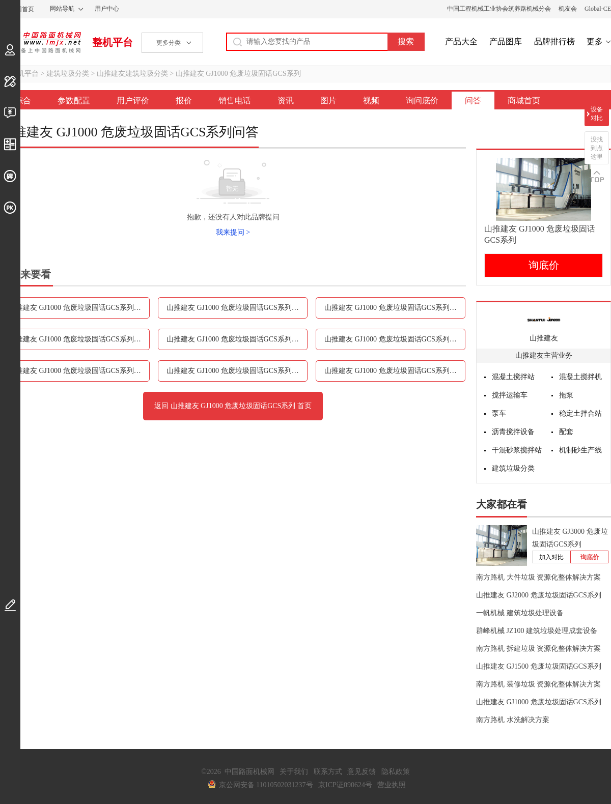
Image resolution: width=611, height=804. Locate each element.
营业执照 (391, 785)
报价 (184, 100)
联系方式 (328, 772)
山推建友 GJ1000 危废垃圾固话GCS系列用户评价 (237, 307)
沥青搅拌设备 (513, 432)
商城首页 (524, 100)
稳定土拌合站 (580, 413)
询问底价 (422, 100)
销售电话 (234, 100)
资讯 (285, 100)
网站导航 (62, 8)
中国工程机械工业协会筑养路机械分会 (499, 8)
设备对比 (597, 114)
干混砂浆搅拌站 (517, 450)
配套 (566, 432)
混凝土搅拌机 (580, 377)
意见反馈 (361, 772)
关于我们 (294, 772)
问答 (473, 100)
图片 (328, 100)
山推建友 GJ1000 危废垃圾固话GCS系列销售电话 (79, 339)
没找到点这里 (597, 148)
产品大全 (461, 41)
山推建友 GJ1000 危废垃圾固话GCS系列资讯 (236, 339)
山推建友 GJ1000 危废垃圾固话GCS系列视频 (78, 371)
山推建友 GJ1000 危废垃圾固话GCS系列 (238, 73)
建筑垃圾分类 (67, 73)
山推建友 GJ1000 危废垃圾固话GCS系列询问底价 (237, 371)
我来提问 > (233, 232)
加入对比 (551, 557)
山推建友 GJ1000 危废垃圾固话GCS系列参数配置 (79, 307)
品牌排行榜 (554, 41)
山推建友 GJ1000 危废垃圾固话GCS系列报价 (394, 307)
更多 (595, 41)
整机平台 (112, 42)
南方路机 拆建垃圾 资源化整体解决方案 (538, 648)
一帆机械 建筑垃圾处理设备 (520, 613)
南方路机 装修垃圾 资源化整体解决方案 (538, 684)
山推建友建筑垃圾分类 (132, 73)
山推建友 (544, 338)
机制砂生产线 (580, 450)
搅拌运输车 (509, 395)
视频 (371, 100)
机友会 (568, 8)
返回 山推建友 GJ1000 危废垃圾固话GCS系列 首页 (233, 406)
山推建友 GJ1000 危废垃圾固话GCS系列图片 (394, 339)
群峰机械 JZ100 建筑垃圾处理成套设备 (536, 631)
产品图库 (505, 41)
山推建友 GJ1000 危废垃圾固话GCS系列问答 (394, 371)
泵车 (499, 413)
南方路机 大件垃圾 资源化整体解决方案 (538, 577)
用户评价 (133, 100)
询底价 (544, 265)
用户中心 (107, 8)
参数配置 (74, 100)
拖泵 (566, 395)
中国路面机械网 (40, 42)
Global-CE (598, 8)
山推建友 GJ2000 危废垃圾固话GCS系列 (538, 595)
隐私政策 (395, 772)
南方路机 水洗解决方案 (512, 720)
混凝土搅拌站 (513, 377)
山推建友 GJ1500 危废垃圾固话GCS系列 (538, 666)
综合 (23, 100)
